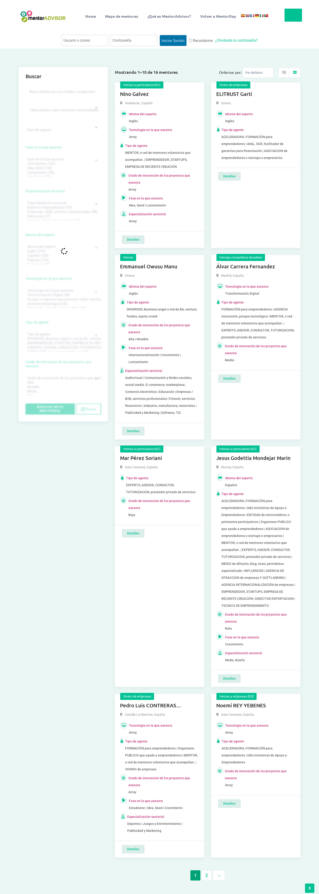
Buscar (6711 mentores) (50, 409)
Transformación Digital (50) (63, 295)
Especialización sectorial (45, 191)
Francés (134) (63, 260)
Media (63, 391)
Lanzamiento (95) (63, 172)
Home (90, 16)
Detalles (133, 239)
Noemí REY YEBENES (241, 705)
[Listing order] (258, 72)
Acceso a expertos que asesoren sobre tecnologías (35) (63, 299)
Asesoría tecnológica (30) (63, 304)
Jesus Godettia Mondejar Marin (253, 458)
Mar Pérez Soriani (141, 458)
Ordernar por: (230, 72)
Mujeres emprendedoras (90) (63, 207)
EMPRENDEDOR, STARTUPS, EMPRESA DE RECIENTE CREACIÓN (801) (63, 343)
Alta (63, 382)
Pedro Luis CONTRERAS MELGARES (148, 705)
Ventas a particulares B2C (142, 85)
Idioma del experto (40, 235)
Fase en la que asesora (44, 147)
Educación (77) (63, 216)
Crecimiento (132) (63, 164)
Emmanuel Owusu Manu (148, 266)
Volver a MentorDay (218, 16)
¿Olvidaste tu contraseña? (236, 40)
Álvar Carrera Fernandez (245, 266)
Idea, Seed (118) (63, 168)
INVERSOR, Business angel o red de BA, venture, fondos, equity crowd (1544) (63, 339)
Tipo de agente (37, 322)
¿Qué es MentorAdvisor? (169, 16)
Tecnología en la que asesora (49, 279)
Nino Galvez (134, 94)
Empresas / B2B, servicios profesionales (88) (63, 212)
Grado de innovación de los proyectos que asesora (58, 364)
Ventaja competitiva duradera (240, 257)
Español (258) (63, 255)
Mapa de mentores (121, 16)
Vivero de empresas (233, 85)
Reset (88, 409)
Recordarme (201, 40)
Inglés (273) (63, 251)
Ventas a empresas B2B (236, 696)
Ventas (128, 257)
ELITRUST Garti (234, 94)
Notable (63, 387)
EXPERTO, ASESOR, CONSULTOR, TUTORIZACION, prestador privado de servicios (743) (63, 347)
